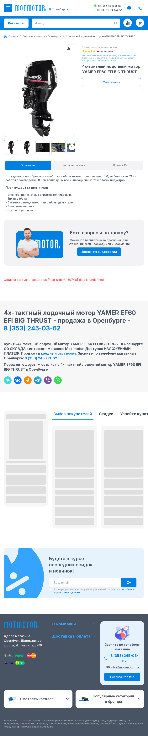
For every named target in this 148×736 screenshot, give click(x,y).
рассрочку (66, 353)
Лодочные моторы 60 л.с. (95, 58)
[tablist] (74, 166)
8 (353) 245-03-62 (32, 328)
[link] (100, 36)
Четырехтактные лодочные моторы (99, 60)
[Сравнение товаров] (127, 23)
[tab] (28, 165)
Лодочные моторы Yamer (121, 58)
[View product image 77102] (42, 147)
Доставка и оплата (74, 636)
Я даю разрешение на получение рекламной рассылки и (94, 591)
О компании (74, 624)
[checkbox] (50, 589)
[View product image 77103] (58, 147)
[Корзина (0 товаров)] (140, 23)
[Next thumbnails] (72, 147)
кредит (47, 353)
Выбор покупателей (72, 414)
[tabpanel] (74, 191)
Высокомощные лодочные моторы (99, 55)
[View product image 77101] (11, 147)
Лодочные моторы (126, 55)
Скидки (106, 414)
